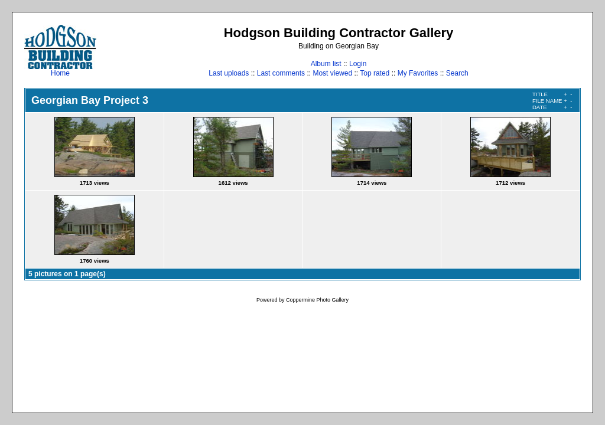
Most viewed (332, 73)
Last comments (281, 73)
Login (357, 64)
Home (60, 70)
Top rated (374, 73)
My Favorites (418, 73)
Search (457, 73)
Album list (326, 64)
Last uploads (229, 73)
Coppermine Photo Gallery (317, 300)
